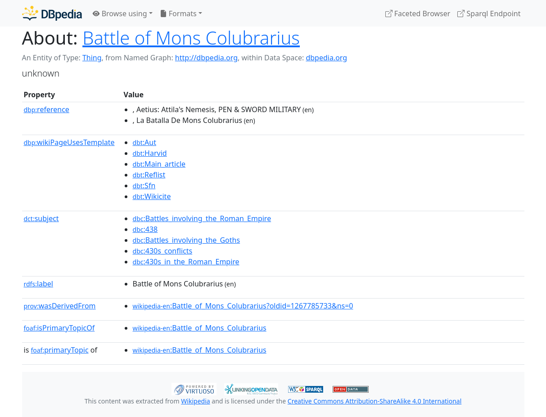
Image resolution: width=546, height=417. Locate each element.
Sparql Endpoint (488, 13)
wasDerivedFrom (60, 306)
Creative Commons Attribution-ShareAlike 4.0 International (374, 401)
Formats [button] (178, 13)
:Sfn (144, 185)
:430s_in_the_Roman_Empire (186, 262)
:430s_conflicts (163, 251)
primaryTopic (59, 350)
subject (41, 218)
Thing (92, 58)
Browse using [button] (120, 13)
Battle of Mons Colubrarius (191, 37)
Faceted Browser (418, 13)
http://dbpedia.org (206, 58)
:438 (145, 229)
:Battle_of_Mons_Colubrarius (199, 328)
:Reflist (149, 175)
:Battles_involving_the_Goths (186, 240)
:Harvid (150, 153)
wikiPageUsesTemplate (69, 142)
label (39, 284)
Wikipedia (195, 401)
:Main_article (159, 164)
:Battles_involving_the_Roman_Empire (202, 218)
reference (46, 109)
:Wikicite (152, 196)
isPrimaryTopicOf (59, 328)
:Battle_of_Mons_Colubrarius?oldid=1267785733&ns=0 (243, 306)
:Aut (144, 142)
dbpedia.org (326, 58)
